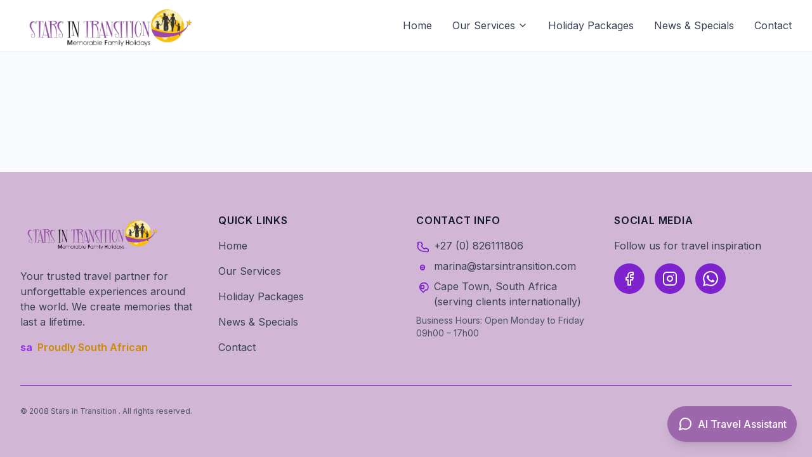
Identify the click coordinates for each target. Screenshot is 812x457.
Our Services (490, 25)
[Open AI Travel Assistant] (732, 424)
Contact (773, 25)
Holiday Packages (591, 25)
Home (417, 25)
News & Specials (694, 25)
